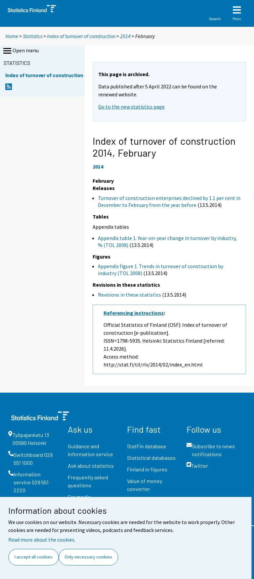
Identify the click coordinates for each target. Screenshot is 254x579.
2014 (125, 36)
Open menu (20, 51)
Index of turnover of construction (81, 36)
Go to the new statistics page (131, 106)
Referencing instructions (134, 313)
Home (11, 36)
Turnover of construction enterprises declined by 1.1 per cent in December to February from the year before (169, 201)
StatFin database (146, 446)
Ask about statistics (91, 465)
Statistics (32, 36)
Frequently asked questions (88, 481)
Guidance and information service (90, 450)
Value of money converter (144, 485)
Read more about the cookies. (41, 539)
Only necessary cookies (88, 557)
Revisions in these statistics (129, 294)
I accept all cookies (34, 557)
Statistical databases (151, 458)
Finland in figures (147, 469)
